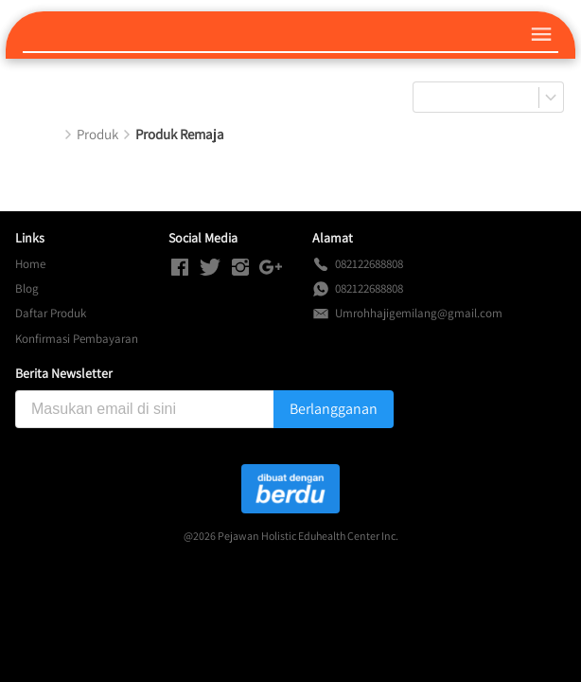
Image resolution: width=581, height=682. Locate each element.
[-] (179, 268)
